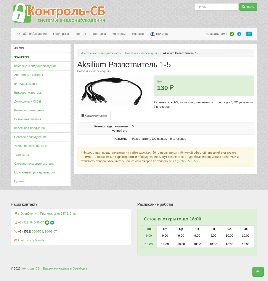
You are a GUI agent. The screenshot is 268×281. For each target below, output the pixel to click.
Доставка (99, 33)
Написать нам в (216, 33)
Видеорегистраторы (28, 92)
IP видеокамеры (25, 83)
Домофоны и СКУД (27, 101)
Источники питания (27, 119)
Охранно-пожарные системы (34, 163)
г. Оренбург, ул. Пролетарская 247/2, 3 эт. (47, 213)
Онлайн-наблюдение (32, 33)
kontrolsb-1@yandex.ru (33, 240)
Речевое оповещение (29, 110)
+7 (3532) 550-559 (185, 161)
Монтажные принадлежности (34, 172)
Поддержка (61, 33)
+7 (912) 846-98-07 (31, 222)
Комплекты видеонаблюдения (35, 66)
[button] (258, 272)
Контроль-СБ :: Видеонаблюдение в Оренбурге (54, 268)
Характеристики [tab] (94, 115)
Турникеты (21, 154)
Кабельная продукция (29, 128)
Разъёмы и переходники (142, 53)
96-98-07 (51, 231)
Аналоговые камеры (28, 75)
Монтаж (81, 33)
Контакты (118, 33)
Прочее (19, 181)
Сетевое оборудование (30, 137)
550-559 (37, 231)
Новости (138, 33)
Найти (248, 7)
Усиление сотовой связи (31, 146)
